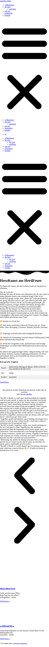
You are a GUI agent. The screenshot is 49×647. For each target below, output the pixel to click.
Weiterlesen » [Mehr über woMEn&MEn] (5, 639)
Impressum (17, 643)
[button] (24, 67)
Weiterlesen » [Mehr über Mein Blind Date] (5, 601)
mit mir (7, 11)
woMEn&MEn (7, 626)
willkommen (9, 5)
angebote (12, 9)
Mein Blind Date (7, 588)
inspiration (9, 13)
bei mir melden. (26, 394)
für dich (7, 7)
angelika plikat (5, 1)
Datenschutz (24, 643)
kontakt (7, 15)
